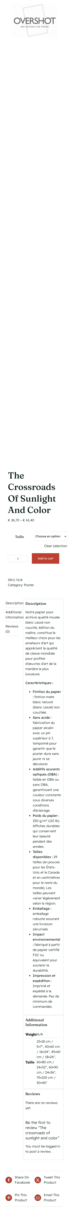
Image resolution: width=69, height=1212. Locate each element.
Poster (29, 251)
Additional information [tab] (13, 280)
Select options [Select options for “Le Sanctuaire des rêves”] (14, 1063)
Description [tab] (13, 269)
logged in (53, 812)
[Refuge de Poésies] (18, 910)
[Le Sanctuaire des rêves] (18, 996)
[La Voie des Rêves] (50, 996)
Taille (19, 202)
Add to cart (45, 224)
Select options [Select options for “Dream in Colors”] (47, 970)
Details (24, 968)
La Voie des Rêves (50, 1023)
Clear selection (55, 212)
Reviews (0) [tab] (12, 294)
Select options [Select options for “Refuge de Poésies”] (14, 970)
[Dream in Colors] (50, 910)
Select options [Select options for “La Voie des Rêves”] (47, 1056)
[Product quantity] (18, 224)
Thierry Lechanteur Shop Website (44, 1107)
